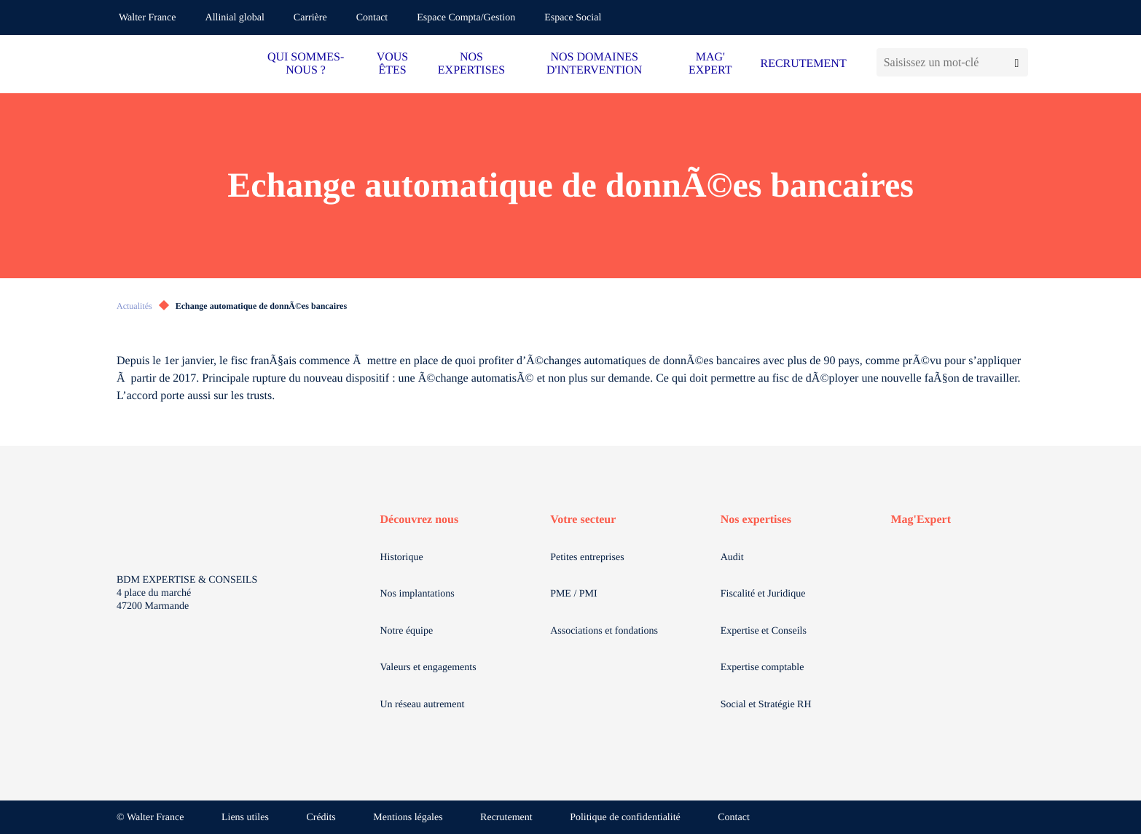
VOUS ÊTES (393, 63)
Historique (401, 557)
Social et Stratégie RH (766, 704)
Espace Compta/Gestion (466, 17)
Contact (372, 17)
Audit (732, 557)
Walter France (147, 17)
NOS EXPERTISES (471, 63)
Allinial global (234, 17)
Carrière (310, 17)
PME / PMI (573, 594)
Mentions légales (407, 817)
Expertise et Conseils (764, 631)
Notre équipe (407, 631)
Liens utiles (245, 817)
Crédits (320, 817)
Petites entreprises (587, 557)
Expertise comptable (762, 667)
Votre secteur (583, 520)
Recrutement (506, 817)
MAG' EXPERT (710, 63)
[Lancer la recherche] (1016, 62)
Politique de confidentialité (625, 817)
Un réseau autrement (422, 704)
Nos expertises (756, 520)
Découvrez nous (419, 520)
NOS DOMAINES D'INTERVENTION (594, 63)
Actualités (134, 306)
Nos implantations (417, 594)
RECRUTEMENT (803, 64)
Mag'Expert (920, 520)
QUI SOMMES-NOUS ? (305, 63)
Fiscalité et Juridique (763, 594)
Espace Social (572, 17)
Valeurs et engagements (428, 667)
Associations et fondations (604, 631)
